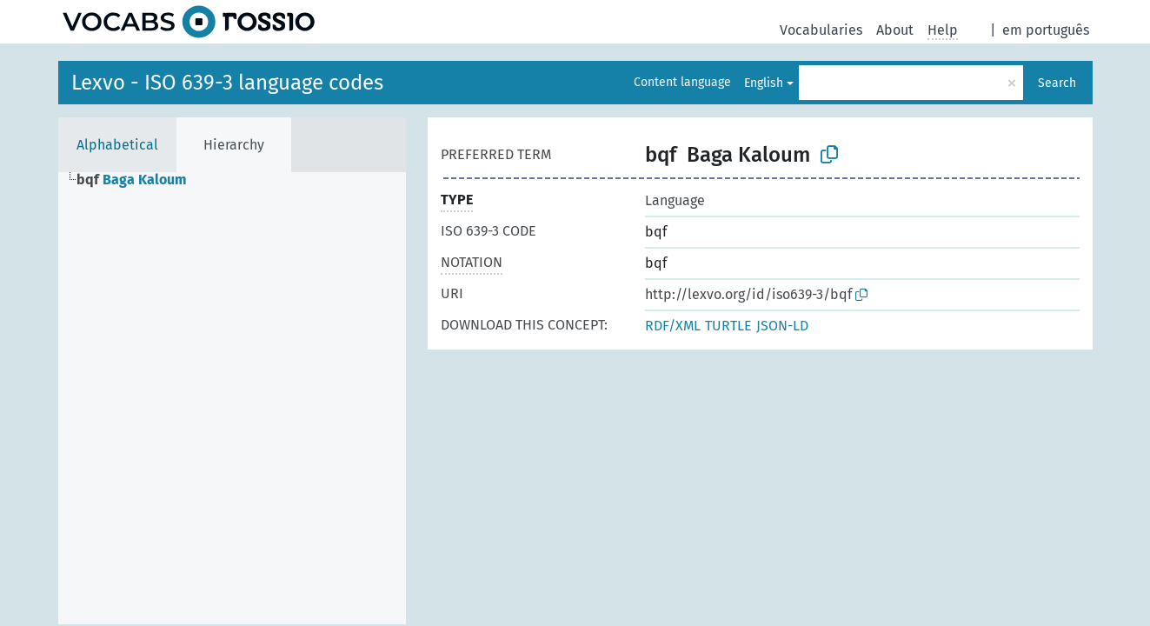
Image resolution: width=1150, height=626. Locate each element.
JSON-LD (782, 325)
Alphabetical (117, 145)
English (763, 83)
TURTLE (728, 325)
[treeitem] (139, 180)
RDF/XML (673, 325)
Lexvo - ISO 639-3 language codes (227, 82)
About (895, 30)
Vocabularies (821, 30)
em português (1045, 30)
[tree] (232, 398)
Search (1057, 83)
